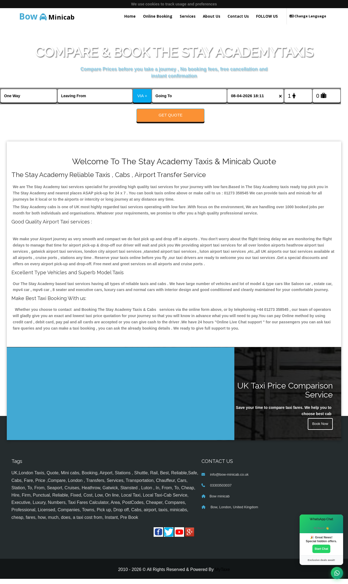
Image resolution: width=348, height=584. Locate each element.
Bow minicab (220, 502)
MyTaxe (222, 574)
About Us (211, 16)
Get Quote (170, 115)
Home (130, 16)
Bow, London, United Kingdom (234, 512)
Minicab (46, 16)
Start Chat (321, 548)
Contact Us (238, 16)
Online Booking (157, 16)
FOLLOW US (267, 16)
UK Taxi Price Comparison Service (285, 395)
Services (187, 16)
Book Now (319, 430)
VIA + (142, 95)
